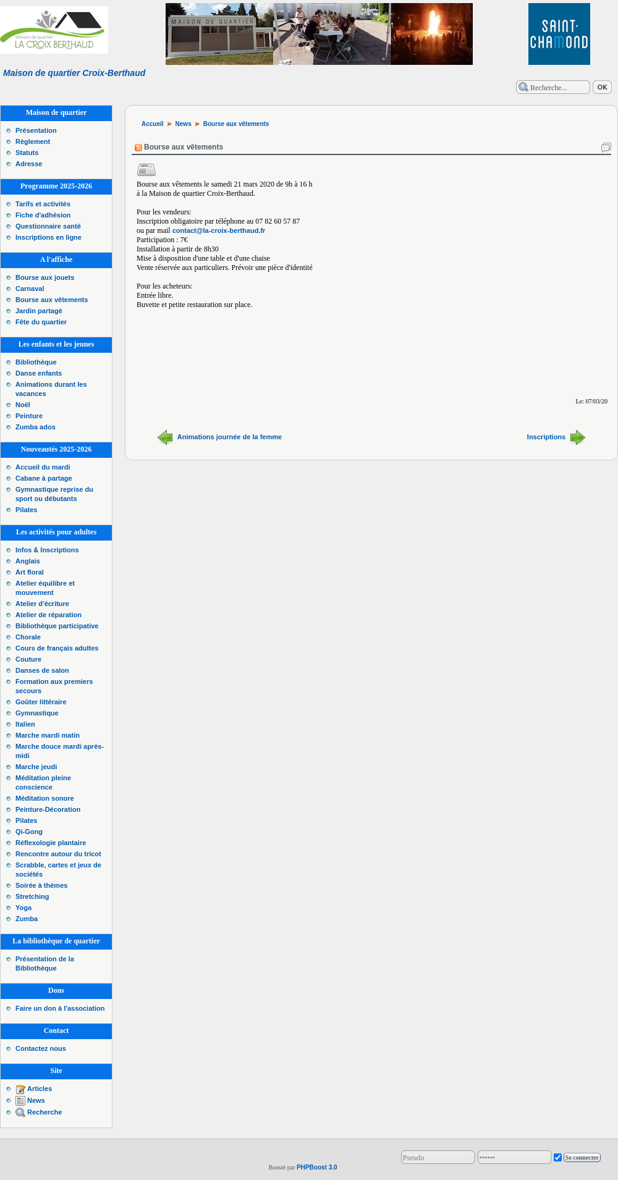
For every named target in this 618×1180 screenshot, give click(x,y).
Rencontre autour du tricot (58, 854)
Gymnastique (37, 713)
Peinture (29, 415)
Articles (39, 1088)
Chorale (28, 637)
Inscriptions (546, 436)
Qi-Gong (29, 831)
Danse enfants (38, 373)
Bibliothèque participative (56, 626)
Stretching (32, 896)
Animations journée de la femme (229, 436)
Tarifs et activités (42, 204)
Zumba (26, 918)
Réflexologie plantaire (50, 842)
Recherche (44, 1112)
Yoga (23, 907)
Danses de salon (42, 670)
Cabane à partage (43, 478)
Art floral (29, 572)
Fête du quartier (41, 322)
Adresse (28, 163)
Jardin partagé (38, 310)
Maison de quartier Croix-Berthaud (74, 73)
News (36, 1100)
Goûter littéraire (41, 702)
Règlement (32, 141)
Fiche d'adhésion (42, 215)
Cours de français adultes (57, 648)
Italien (25, 724)
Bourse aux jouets (44, 277)
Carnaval (29, 288)
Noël (22, 404)
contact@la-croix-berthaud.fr (219, 230)
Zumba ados (35, 427)
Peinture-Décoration (47, 809)
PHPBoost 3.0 (317, 1167)
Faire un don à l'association (59, 1008)
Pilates (26, 509)
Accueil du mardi (42, 467)
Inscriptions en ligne (48, 237)
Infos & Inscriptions (47, 550)
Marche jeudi (36, 766)
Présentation (36, 130)
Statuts (26, 152)
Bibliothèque (36, 362)
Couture (28, 659)
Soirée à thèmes (41, 885)
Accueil (153, 123)
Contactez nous (40, 1048)
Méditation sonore (44, 798)
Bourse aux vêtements (51, 299)
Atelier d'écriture (42, 603)
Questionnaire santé (48, 226)
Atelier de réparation (48, 614)
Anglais (27, 561)
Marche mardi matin (47, 735)
